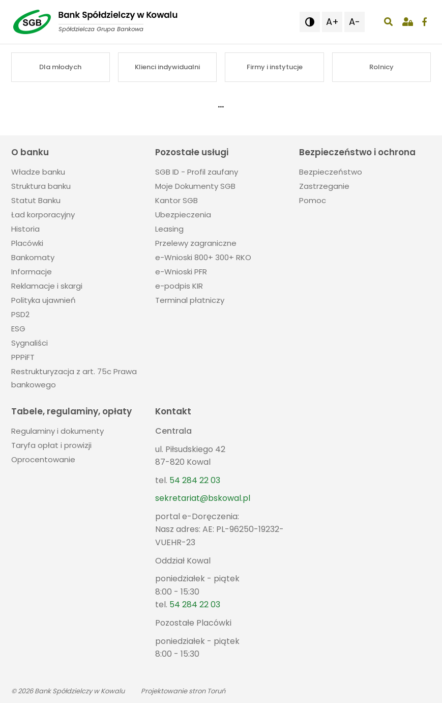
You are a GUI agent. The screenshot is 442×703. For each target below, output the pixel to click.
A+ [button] (332, 21)
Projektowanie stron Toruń (183, 691)
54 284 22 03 (194, 480)
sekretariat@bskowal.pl (202, 498)
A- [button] (354, 21)
